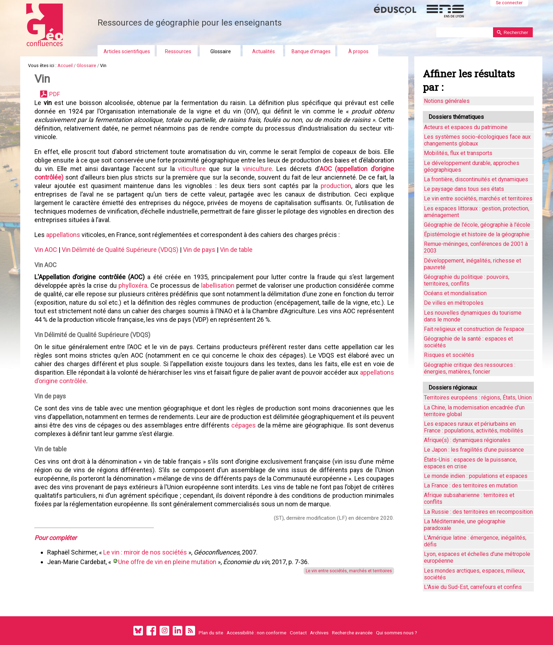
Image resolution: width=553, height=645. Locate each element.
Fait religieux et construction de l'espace (474, 329)
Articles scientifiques (127, 51)
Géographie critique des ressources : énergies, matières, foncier (469, 368)
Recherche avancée (352, 632)
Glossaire (220, 51)
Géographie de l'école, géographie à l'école (477, 224)
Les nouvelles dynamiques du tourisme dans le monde (472, 316)
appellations (63, 234)
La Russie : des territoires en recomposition (478, 511)
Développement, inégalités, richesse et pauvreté (472, 264)
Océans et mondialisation (455, 293)
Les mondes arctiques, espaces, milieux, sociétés (474, 574)
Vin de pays (199, 249)
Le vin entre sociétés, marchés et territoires (349, 570)
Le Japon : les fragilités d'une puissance (474, 449)
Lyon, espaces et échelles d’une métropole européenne (477, 557)
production (336, 185)
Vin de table (236, 249)
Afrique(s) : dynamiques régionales (467, 440)
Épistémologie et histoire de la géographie (477, 234)
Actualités (263, 51)
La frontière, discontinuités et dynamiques (476, 179)
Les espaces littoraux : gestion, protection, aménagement (476, 212)
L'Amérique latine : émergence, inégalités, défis (475, 541)
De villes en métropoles (453, 302)
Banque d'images (311, 51)
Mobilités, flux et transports (458, 153)
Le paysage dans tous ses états (464, 189)
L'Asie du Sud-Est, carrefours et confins (473, 587)
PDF (54, 94)
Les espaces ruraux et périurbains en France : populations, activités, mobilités (473, 427)
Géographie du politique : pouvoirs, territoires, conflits (466, 280)
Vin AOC (45, 249)
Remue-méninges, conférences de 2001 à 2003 (476, 247)
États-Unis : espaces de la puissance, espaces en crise (470, 463)
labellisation (217, 285)
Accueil (65, 65)
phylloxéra (132, 285)
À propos (358, 51)
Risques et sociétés (449, 355)
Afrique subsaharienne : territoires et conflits (469, 498)
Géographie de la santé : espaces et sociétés (468, 342)
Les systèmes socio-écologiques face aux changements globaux (477, 140)
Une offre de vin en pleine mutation (167, 562)
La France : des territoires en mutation (471, 485)
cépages (243, 425)
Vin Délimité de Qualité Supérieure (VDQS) (120, 249)
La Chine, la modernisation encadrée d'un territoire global (474, 411)
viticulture (192, 168)
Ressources (178, 51)
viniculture (257, 168)
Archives (319, 632)
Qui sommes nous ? (396, 632)
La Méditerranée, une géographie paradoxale (464, 524)
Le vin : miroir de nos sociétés (145, 552)
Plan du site (211, 632)
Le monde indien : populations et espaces (475, 476)
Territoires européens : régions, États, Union (478, 397)
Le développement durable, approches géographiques (471, 166)
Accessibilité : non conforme (256, 632)
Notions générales (447, 101)
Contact (298, 632)
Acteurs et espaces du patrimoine (466, 127)
